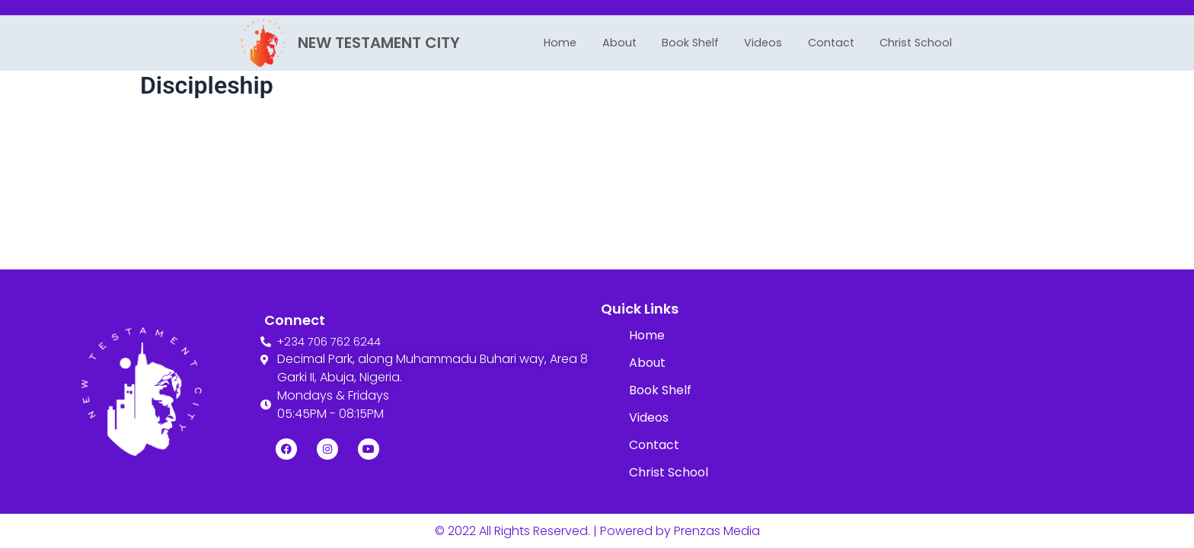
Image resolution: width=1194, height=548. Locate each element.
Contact (837, 42)
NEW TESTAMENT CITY (379, 42)
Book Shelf (686, 42)
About (609, 42)
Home (545, 42)
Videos (764, 42)
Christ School (929, 42)
